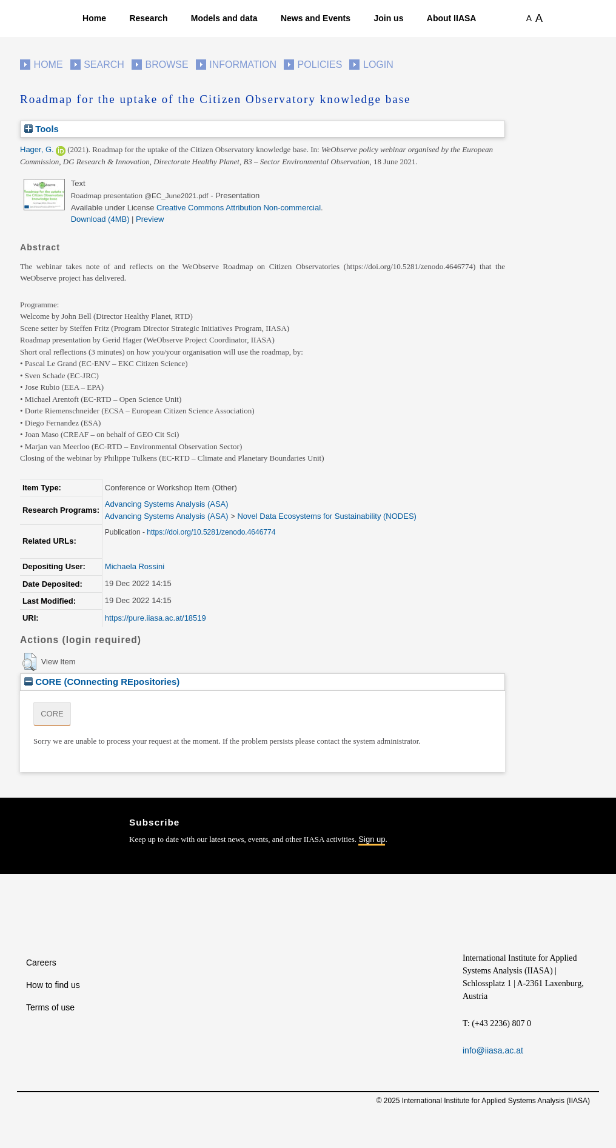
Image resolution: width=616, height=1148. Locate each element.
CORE (52, 713)
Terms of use (50, 1007)
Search (104, 64)
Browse (166, 64)
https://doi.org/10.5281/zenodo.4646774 (211, 532)
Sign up (371, 839)
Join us (388, 18)
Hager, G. (37, 149)
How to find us (53, 985)
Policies (320, 64)
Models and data (224, 18)
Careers (41, 962)
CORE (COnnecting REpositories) (101, 681)
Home (94, 18)
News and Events (315, 18)
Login (378, 64)
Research (148, 18)
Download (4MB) (100, 219)
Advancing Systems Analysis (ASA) (167, 504)
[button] (29, 662)
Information (242, 64)
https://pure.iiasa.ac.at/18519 (155, 617)
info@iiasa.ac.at (493, 1050)
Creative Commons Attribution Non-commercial (238, 207)
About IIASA (452, 18)
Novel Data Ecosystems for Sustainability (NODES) (326, 516)
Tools (41, 129)
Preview (150, 219)
